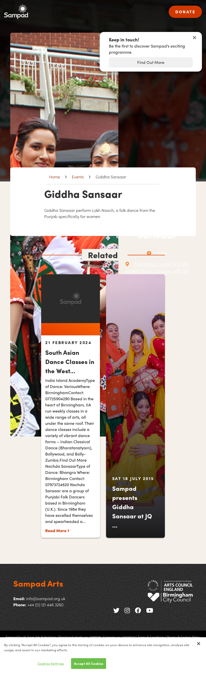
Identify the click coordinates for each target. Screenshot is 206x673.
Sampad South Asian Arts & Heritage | (32, 637)
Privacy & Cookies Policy (183, 637)
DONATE (185, 12)
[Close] (198, 648)
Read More (57, 530)
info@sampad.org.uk (45, 598)
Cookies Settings (51, 667)
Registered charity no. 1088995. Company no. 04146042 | (98, 637)
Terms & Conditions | (152, 637)
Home (54, 177)
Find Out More (150, 62)
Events (78, 177)
